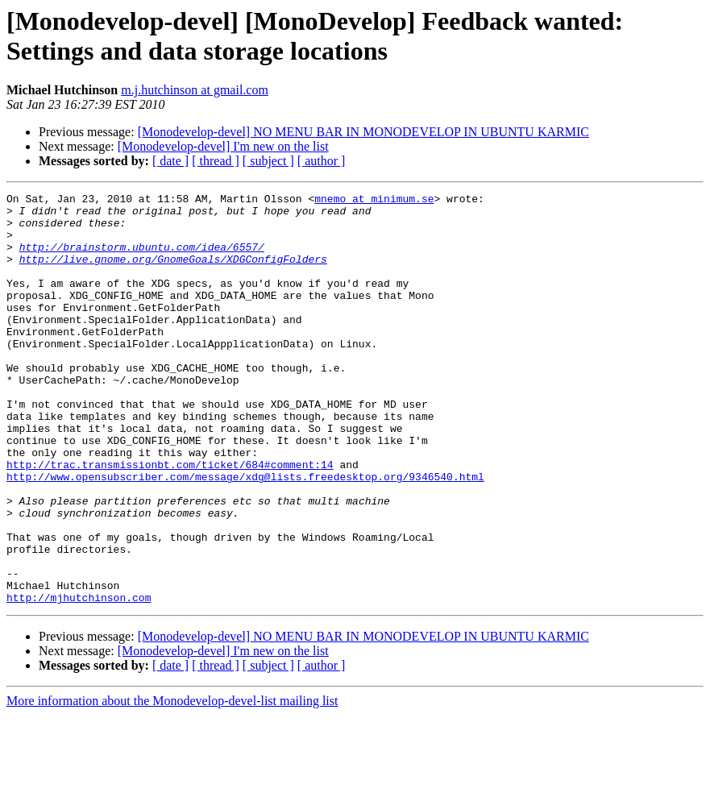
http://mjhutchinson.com (78, 679)
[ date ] (170, 161)
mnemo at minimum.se (374, 200)
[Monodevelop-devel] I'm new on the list (223, 146)
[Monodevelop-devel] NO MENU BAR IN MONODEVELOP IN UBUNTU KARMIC (363, 132)
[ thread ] (215, 161)
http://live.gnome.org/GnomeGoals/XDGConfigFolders (173, 273)
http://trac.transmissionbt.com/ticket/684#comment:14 (170, 520)
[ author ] (321, 161)
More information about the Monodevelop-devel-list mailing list (172, 783)
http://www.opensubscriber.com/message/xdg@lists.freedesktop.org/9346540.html (245, 534)
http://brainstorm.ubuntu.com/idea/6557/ (141, 258)
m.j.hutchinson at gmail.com (194, 90)
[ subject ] (268, 161)
